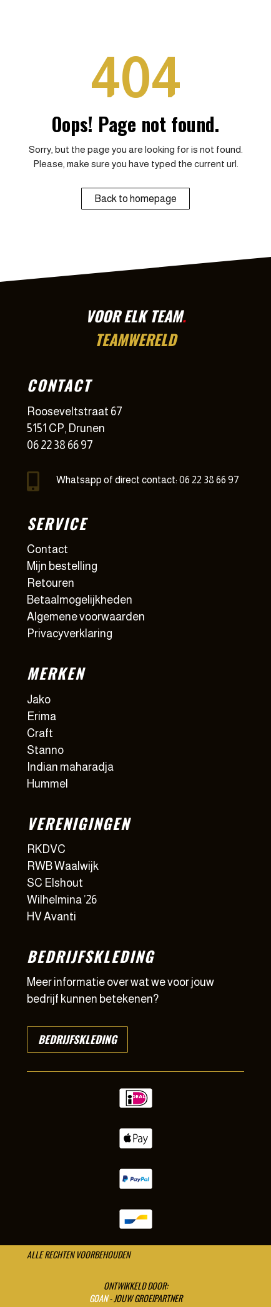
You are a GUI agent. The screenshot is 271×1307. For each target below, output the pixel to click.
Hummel (47, 784)
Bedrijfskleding (77, 1039)
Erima (41, 716)
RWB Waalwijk (63, 866)
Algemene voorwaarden (86, 616)
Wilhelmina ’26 (62, 900)
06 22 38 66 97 (60, 445)
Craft (40, 733)
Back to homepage (135, 198)
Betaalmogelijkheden (79, 600)
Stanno (45, 750)
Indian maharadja (70, 767)
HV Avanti (51, 916)
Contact (47, 549)
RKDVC (46, 849)
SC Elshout (55, 883)
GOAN (98, 1298)
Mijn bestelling (62, 566)
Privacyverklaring (69, 633)
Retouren (50, 583)
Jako (39, 699)
